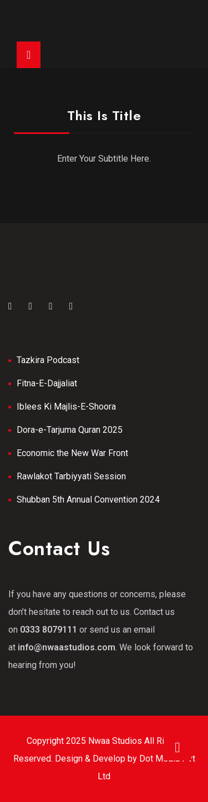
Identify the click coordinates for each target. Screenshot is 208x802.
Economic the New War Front (72, 453)
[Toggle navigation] (28, 55)
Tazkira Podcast (48, 360)
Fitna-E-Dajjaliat (47, 383)
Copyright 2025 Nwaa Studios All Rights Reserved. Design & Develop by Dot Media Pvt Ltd (104, 759)
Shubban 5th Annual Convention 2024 (88, 499)
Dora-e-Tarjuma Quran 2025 (70, 430)
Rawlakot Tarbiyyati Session (71, 476)
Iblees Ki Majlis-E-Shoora (66, 406)
